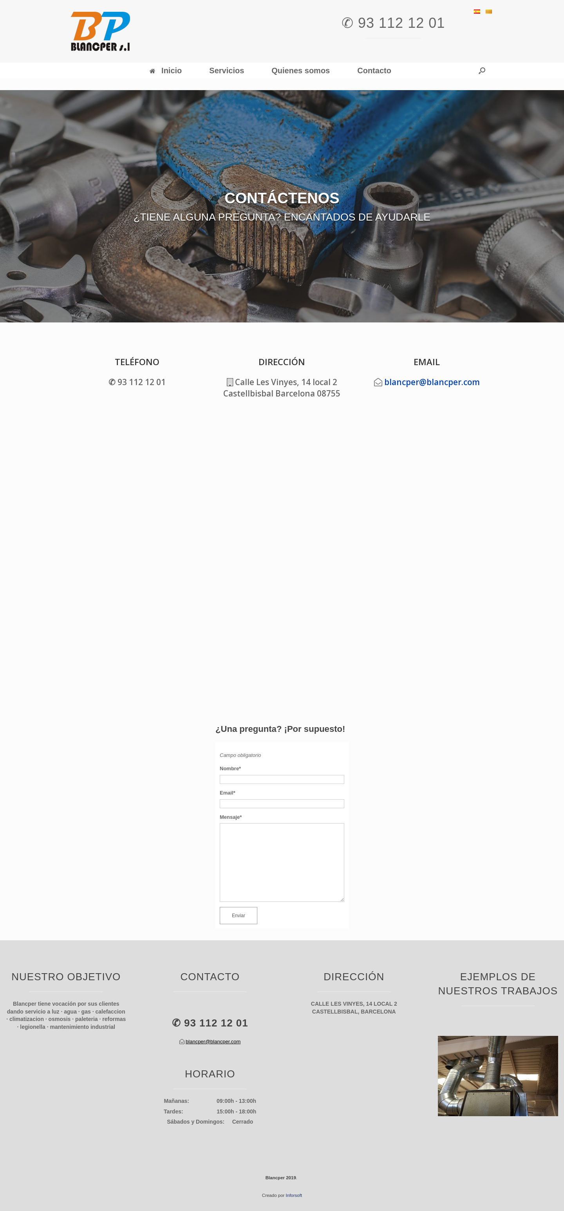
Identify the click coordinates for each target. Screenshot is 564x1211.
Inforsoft (294, 1195)
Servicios (226, 70)
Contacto (374, 70)
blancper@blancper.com (432, 382)
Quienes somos (300, 70)
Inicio (166, 70)
